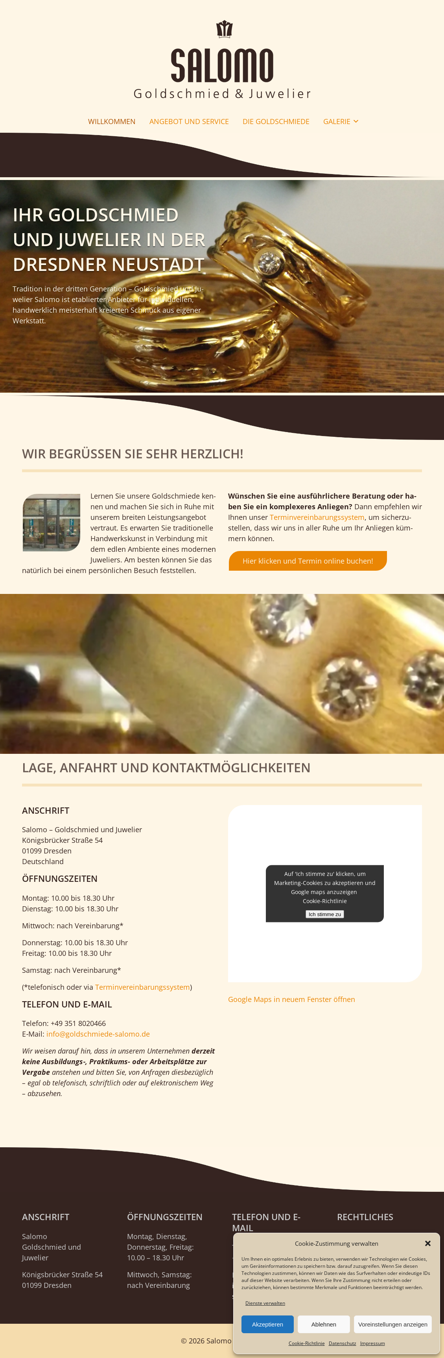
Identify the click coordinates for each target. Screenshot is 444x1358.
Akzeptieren (267, 1324)
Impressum (372, 1343)
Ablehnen (323, 1324)
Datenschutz (342, 1343)
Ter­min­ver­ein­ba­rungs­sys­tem (317, 517)
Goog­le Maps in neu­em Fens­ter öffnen (291, 999)
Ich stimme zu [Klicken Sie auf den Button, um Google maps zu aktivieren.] (325, 914)
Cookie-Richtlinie (307, 1343)
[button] (428, 1243)
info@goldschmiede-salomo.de (98, 1034)
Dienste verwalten (265, 1303)
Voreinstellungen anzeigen (392, 1324)
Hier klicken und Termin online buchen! (308, 561)
